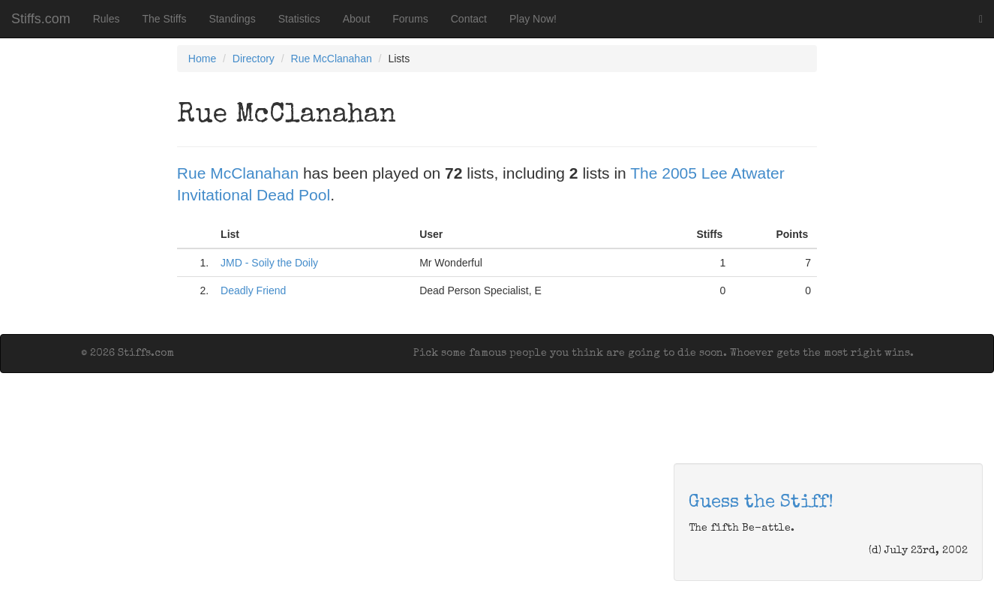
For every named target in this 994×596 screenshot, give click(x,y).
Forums (410, 19)
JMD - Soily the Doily (269, 263)
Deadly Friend (253, 290)
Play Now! (533, 19)
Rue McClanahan (331, 59)
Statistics (299, 19)
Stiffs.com (41, 18)
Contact (469, 19)
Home (202, 59)
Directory (254, 59)
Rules (106, 19)
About (357, 19)
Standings (232, 19)
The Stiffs (165, 19)
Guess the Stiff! (761, 503)
